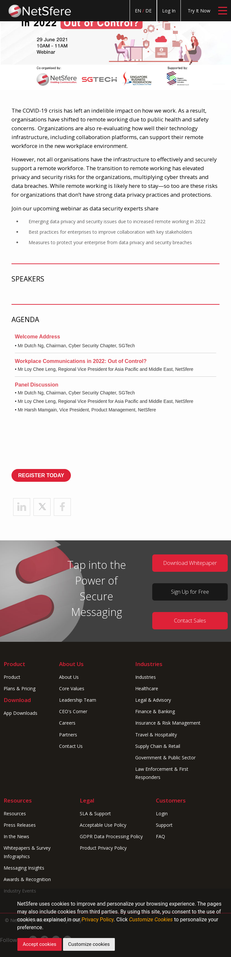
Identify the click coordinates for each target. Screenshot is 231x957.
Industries (145, 677)
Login (162, 813)
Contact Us (71, 746)
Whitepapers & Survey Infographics (27, 852)
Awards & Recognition (27, 879)
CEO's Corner (73, 711)
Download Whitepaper (190, 563)
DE (148, 11)
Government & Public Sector (165, 757)
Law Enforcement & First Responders (161, 773)
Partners (68, 734)
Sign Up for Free (190, 591)
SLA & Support (95, 813)
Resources (15, 813)
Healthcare (146, 688)
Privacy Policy (98, 919)
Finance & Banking (155, 711)
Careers (67, 723)
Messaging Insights (24, 868)
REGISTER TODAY (41, 475)
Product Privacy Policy (103, 848)
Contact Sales (190, 620)
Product (12, 677)
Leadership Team (77, 700)
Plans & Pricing (19, 688)
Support (164, 825)
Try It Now (199, 11)
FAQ (160, 836)
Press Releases (20, 825)
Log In (169, 11)
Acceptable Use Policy (103, 825)
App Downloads (20, 713)
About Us (69, 677)
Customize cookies (89, 944)
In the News (16, 836)
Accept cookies (39, 944)
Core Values (71, 688)
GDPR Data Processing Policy (111, 836)
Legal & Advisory (153, 700)
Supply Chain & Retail (157, 746)
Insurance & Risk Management (167, 723)
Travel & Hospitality (156, 734)
